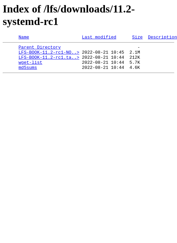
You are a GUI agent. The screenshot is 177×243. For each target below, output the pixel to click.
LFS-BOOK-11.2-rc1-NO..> (49, 55)
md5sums (28, 73)
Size (137, 38)
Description (162, 38)
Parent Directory (40, 49)
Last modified (99, 38)
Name (24, 38)
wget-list (30, 67)
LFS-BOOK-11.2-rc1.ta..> (49, 61)
